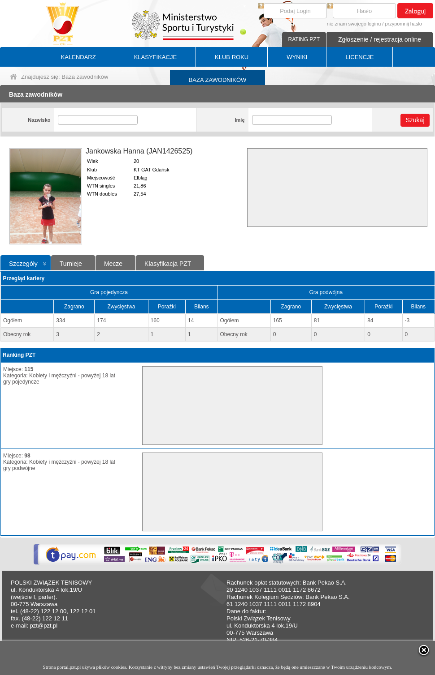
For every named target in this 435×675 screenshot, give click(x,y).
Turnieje (71, 263)
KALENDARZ (78, 57)
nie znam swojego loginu (354, 23)
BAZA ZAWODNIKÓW (218, 80)
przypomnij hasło (403, 23)
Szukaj (414, 120)
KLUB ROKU (231, 57)
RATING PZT (304, 39)
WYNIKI (297, 57)
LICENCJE (359, 57)
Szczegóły (23, 263)
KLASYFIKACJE (155, 57)
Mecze (113, 263)
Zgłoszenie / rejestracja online (379, 39)
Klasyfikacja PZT (167, 263)
